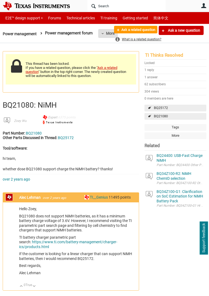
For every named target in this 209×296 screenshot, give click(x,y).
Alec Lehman (30, 197)
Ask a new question (183, 30)
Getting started (126, 18)
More (175, 135)
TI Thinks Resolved (164, 55)
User (203, 5)
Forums (50, 18)
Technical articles (75, 18)
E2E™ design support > (22, 18)
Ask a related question (135, 30)
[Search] (126, 6)
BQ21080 (161, 116)
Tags (175, 127)
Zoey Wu (20, 121)
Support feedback (203, 238)
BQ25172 (161, 108)
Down (34, 286)
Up (21, 286)
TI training (101, 18)
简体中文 (150, 18)
